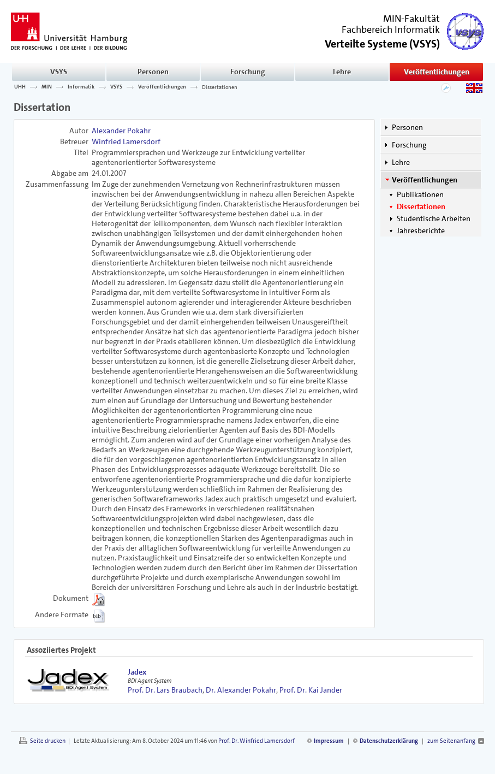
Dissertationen (219, 87)
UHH (20, 87)
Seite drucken (47, 741)
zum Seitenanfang (451, 741)
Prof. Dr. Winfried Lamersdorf (256, 741)
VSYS (58, 71)
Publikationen (420, 194)
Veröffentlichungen (436, 71)
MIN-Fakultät (411, 18)
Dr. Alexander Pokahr (241, 690)
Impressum (329, 741)
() (382, 43)
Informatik (81, 87)
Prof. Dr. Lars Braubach (165, 690)
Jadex (137, 672)
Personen (153, 71)
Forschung (247, 71)
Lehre (342, 71)
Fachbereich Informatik (391, 29)
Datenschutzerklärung (389, 741)
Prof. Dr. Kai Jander (310, 690)
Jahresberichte (421, 230)
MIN (46, 87)
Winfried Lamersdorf (126, 141)
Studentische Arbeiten (433, 218)
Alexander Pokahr (121, 130)
